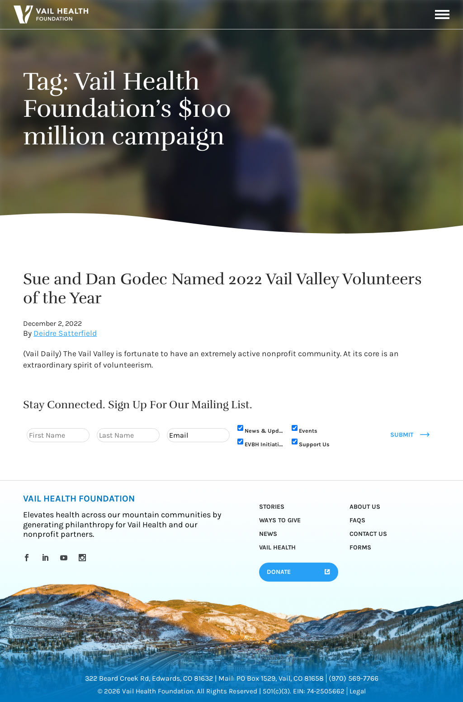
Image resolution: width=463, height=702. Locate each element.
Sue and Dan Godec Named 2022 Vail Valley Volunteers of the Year (222, 288)
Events (308, 430)
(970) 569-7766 (353, 678)
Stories (271, 507)
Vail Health (277, 547)
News (268, 534)
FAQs (357, 520)
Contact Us (368, 534)
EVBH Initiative (264, 444)
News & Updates (264, 430)
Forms (360, 547)
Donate (279, 572)
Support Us (314, 444)
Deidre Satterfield (65, 333)
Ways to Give (280, 520)
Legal (358, 691)
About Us (365, 507)
